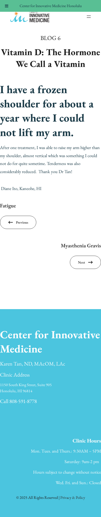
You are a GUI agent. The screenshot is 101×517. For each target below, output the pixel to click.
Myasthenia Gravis (81, 245)
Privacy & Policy (72, 497)
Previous (22, 222)
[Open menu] (89, 17)
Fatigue (8, 205)
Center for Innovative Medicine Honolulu (51, 5)
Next (81, 262)
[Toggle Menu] (6, 6)
